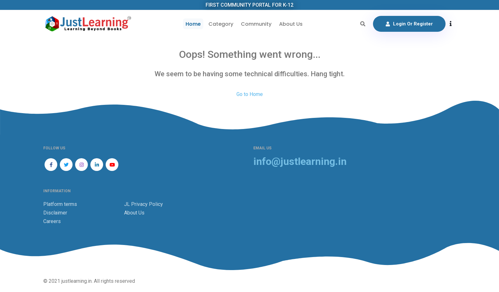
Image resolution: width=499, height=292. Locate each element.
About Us (291, 24)
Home (193, 24)
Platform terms (60, 204)
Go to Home (249, 94)
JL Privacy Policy (143, 204)
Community (256, 24)
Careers (52, 221)
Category (220, 24)
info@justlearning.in (300, 161)
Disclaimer (55, 213)
